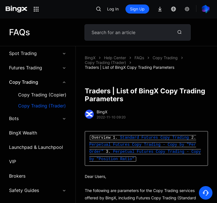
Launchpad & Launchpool (36, 147)
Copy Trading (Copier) (42, 95)
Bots (37, 118)
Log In (113, 8)
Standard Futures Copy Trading (155, 137)
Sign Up (137, 8)
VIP (12, 161)
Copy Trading (37, 82)
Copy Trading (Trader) (42, 106)
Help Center (115, 57)
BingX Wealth (23, 133)
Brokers (17, 176)
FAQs (139, 57)
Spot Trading (37, 53)
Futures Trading (37, 67)
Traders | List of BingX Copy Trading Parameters (129, 67)
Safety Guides (37, 190)
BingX (90, 57)
